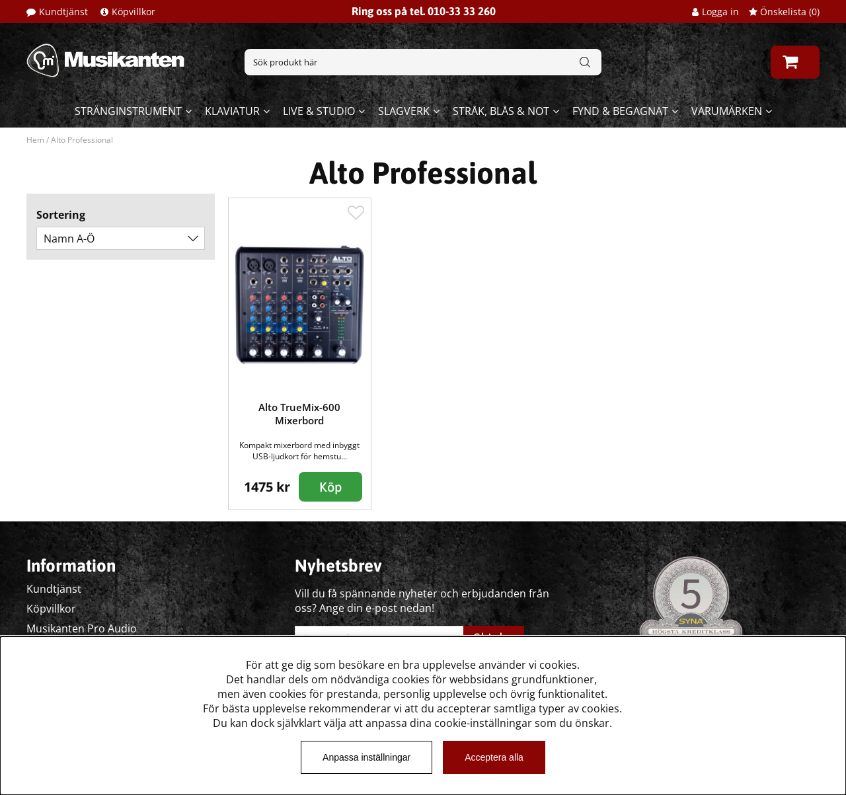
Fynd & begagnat (620, 111)
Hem (35, 139)
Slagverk (404, 111)
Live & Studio (319, 111)
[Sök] (423, 62)
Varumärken (726, 111)
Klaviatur (232, 111)
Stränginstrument (128, 111)
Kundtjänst (63, 11)
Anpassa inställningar (366, 757)
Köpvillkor (133, 11)
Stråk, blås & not (501, 111)
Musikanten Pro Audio (81, 628)
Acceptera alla (494, 757)
